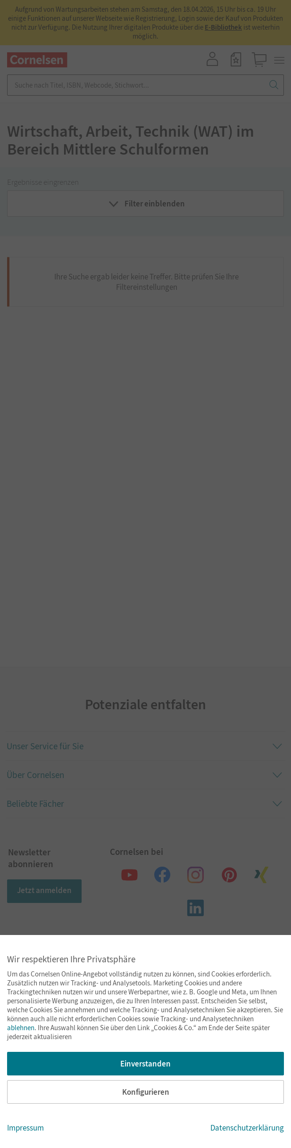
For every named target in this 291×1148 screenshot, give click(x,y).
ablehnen (20, 1027)
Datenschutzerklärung (247, 1128)
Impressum (25, 1128)
